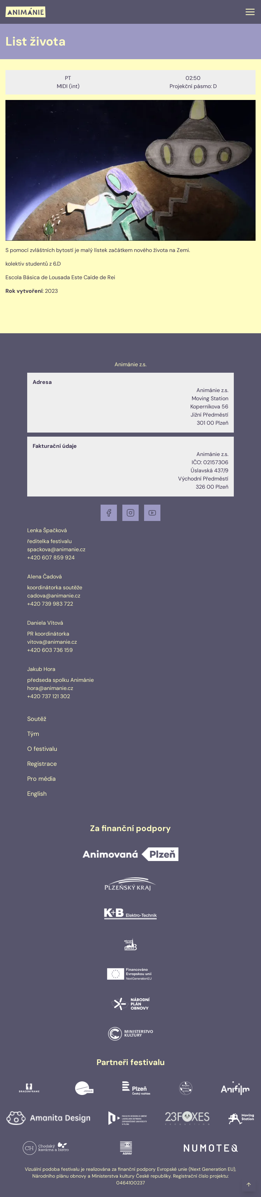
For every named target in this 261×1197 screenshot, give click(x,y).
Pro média (41, 779)
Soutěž (36, 719)
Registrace (42, 764)
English (37, 794)
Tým (33, 734)
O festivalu (42, 749)
